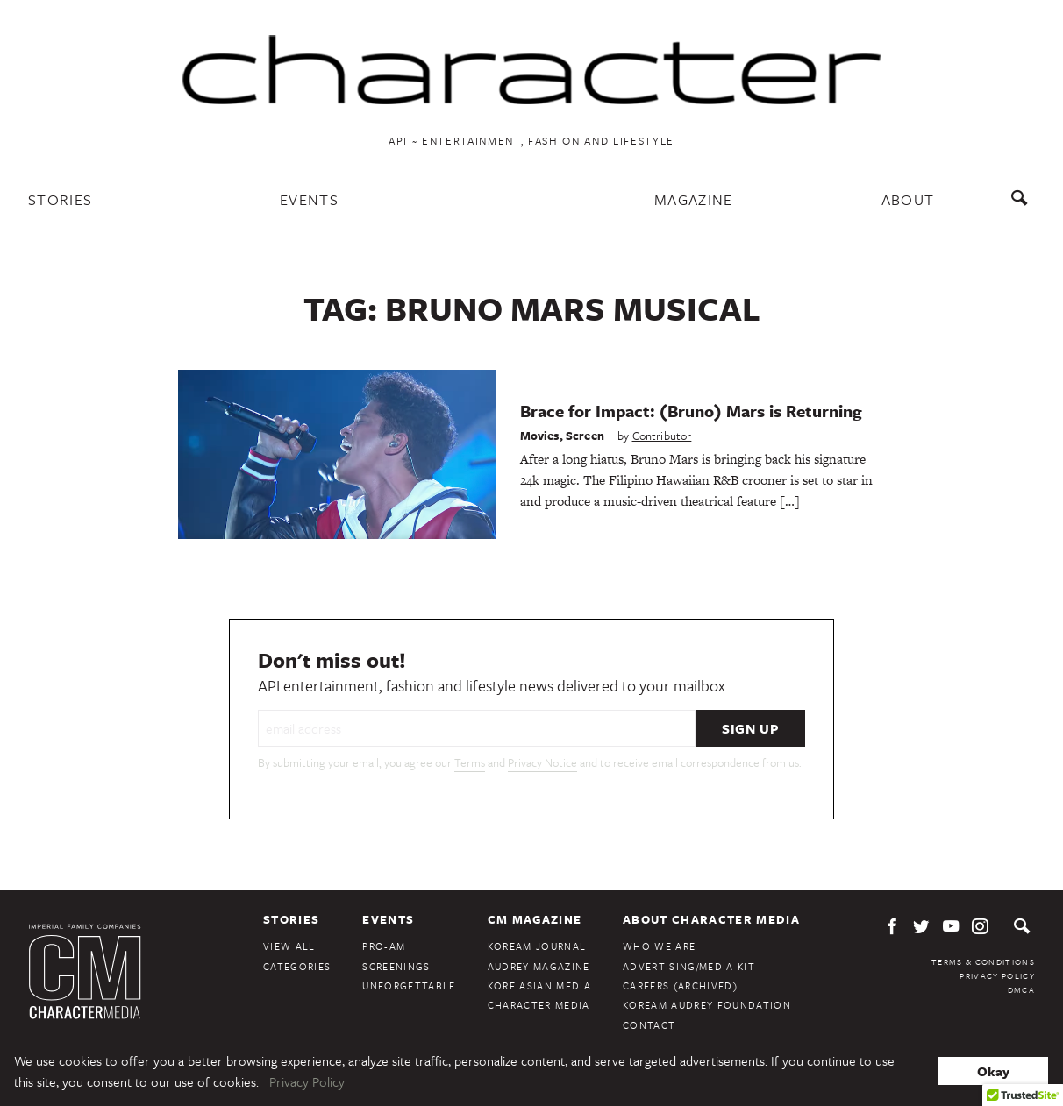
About (908, 199)
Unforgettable (408, 985)
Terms (469, 762)
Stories (60, 199)
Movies (540, 435)
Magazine (693, 199)
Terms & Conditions (983, 961)
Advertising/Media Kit (689, 966)
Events (309, 199)
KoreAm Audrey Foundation (707, 1004)
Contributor (662, 435)
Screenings (396, 966)
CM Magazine (535, 919)
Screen (585, 435)
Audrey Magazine (539, 966)
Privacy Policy (997, 975)
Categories (297, 966)
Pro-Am (383, 946)
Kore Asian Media (539, 985)
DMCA (1021, 989)
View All (289, 946)
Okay (993, 1071)
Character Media (539, 1004)
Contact (649, 1024)
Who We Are (659, 946)
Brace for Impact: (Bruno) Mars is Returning (691, 410)
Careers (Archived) (680, 985)
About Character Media (711, 919)
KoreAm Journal (537, 946)
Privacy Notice (542, 762)
